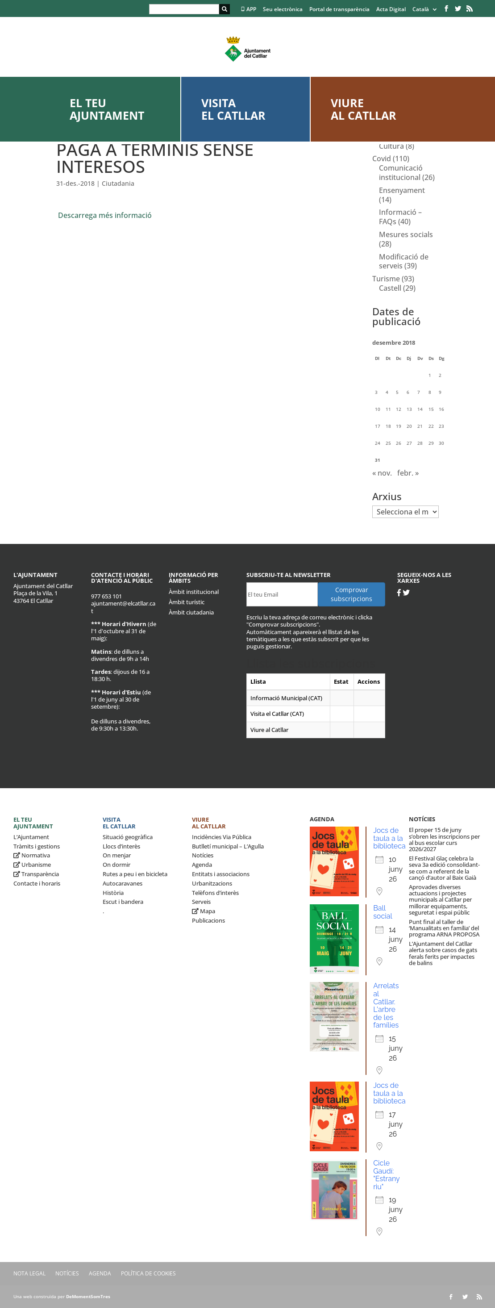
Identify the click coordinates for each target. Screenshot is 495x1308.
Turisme (386, 279)
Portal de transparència (339, 10)
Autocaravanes (122, 883)
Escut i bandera (123, 902)
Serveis (201, 902)
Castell (390, 288)
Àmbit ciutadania (191, 612)
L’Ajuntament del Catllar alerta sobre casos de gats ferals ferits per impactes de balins (443, 953)
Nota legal (29, 1273)
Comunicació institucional (401, 172)
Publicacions (208, 920)
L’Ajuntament (31, 837)
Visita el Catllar (233, 109)
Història (113, 893)
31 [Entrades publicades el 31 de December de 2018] (377, 460)
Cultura (391, 146)
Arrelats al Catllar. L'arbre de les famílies (386, 1005)
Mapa (203, 911)
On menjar (117, 855)
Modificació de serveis (403, 261)
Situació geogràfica (128, 837)
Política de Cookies (148, 1273)
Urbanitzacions (212, 883)
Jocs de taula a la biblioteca (389, 838)
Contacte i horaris (36, 883)
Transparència (36, 874)
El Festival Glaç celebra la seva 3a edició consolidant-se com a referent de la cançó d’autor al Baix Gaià (444, 868)
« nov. (382, 473)
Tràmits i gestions (36, 846)
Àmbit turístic (186, 602)
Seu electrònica (283, 10)
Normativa (31, 855)
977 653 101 (106, 596)
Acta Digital (391, 10)
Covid (381, 158)
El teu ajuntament (107, 109)
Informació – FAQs (400, 216)
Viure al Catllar (363, 109)
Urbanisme (32, 865)
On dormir (116, 865)
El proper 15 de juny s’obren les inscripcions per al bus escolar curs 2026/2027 (444, 839)
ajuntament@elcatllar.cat (123, 606)
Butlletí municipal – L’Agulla (228, 846)
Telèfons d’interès (215, 893)
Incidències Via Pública (221, 837)
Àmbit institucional (194, 592)
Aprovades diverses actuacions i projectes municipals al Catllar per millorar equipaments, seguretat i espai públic (440, 899)
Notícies (202, 855)
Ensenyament (402, 190)
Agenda (202, 865)
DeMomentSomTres (88, 1296)
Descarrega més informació (105, 215)
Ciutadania (118, 183)
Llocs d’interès (121, 846)
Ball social (382, 912)
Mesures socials (406, 234)
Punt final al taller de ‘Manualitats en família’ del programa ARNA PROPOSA (444, 928)
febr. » (408, 473)
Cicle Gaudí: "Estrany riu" (386, 1175)
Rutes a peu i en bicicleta (135, 874)
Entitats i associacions (221, 874)
